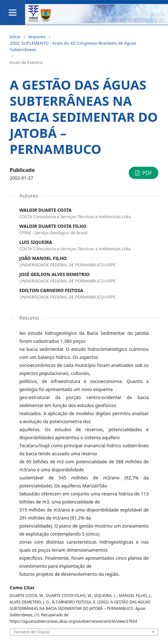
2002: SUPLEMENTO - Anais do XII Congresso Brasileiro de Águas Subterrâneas (73, 46)
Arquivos (37, 37)
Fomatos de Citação (32, 632)
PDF (146, 172)
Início (15, 37)
